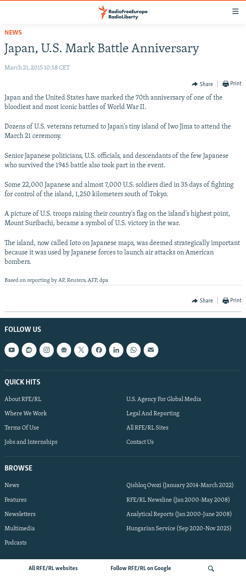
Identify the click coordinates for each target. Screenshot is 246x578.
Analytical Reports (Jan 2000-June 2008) (179, 514)
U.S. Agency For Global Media (163, 399)
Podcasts (16, 543)
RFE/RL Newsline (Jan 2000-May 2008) (178, 500)
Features (16, 500)
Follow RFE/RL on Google (141, 569)
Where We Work (26, 414)
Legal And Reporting (152, 414)
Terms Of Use (22, 428)
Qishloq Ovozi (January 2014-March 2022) (180, 486)
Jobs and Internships (31, 442)
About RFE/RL (23, 399)
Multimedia (20, 528)
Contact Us (140, 442)
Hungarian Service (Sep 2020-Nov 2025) (179, 528)
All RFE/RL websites (53, 569)
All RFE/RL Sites (147, 428)
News (13, 32)
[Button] (202, 84)
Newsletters (20, 514)
